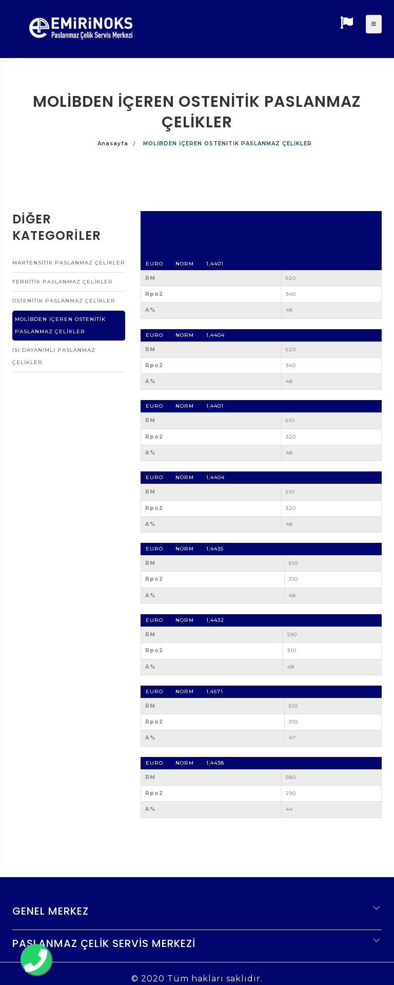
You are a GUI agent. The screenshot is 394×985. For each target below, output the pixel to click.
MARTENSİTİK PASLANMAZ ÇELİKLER (68, 262)
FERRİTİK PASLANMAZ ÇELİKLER (62, 281)
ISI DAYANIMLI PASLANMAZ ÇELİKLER (53, 356)
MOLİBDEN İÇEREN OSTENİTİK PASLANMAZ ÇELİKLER (60, 325)
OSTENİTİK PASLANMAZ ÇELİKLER (63, 300)
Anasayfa (112, 143)
